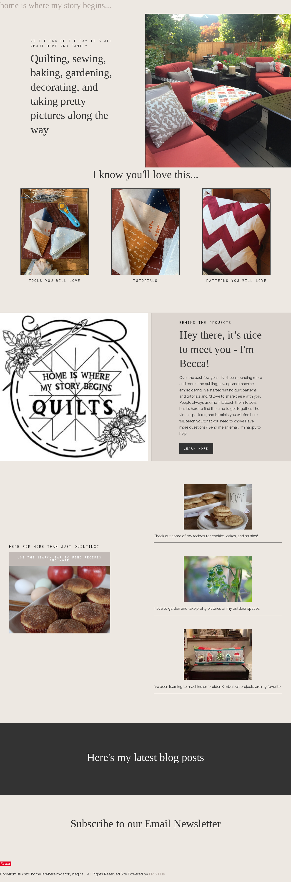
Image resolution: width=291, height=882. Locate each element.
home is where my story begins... (55, 5)
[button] (59, 559)
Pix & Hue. (157, 874)
